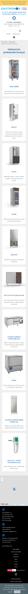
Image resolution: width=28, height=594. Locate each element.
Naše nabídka (12, 42)
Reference (15, 557)
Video (15, 559)
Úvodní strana (4, 42)
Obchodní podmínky (16, 579)
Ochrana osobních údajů (16, 581)
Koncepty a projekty (16, 552)
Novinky (16, 554)
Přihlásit (8, 34)
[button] (14, 489)
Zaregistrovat (16, 34)
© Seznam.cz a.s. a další (21, 505)
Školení (16, 564)
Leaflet (11, 505)
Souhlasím (17, 592)
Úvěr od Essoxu (16, 570)
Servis (15, 567)
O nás (15, 562)
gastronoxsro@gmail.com (10, 531)
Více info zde (21, 4)
